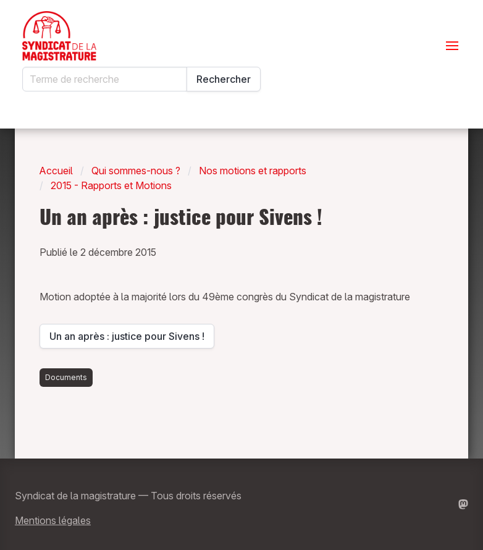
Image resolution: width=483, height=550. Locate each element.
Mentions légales (53, 520)
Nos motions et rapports (252, 170)
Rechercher (223, 79)
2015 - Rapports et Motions (111, 185)
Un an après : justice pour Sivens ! (126, 339)
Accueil (56, 170)
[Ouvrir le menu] (452, 45)
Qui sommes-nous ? (135, 170)
